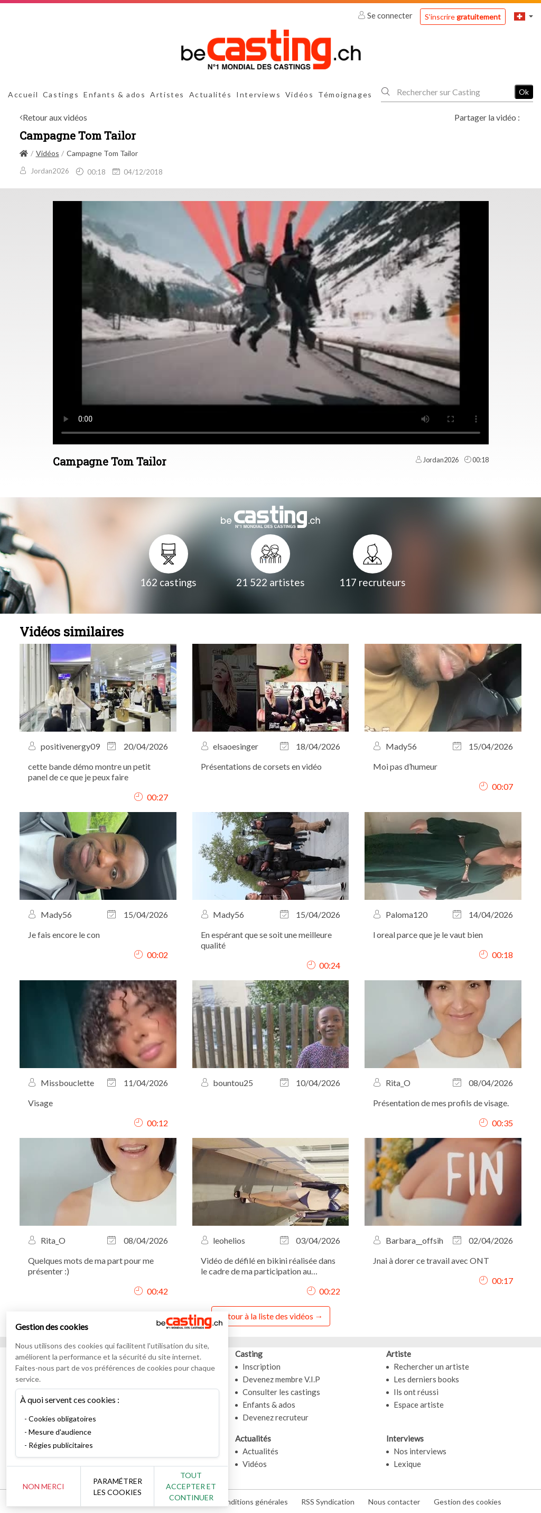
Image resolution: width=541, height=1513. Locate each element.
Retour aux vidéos (55, 117)
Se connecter (386, 15)
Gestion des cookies (467, 1501)
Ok (524, 91)
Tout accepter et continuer (191, 1486)
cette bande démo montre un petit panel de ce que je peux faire (89, 771)
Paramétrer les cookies (117, 1486)
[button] (523, 16)
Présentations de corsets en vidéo (261, 766)
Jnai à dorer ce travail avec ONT (431, 1260)
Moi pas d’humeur (405, 766)
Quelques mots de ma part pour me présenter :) (91, 1265)
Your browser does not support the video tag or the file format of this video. (271, 321)
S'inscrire (463, 16)
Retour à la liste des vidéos (265, 1316)
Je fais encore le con (64, 934)
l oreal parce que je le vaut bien (428, 934)
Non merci (43, 1486)
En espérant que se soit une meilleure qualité (266, 939)
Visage (40, 1103)
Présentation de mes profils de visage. (441, 1103)
